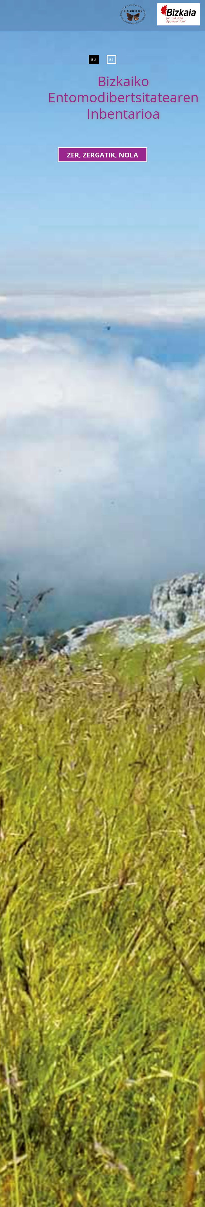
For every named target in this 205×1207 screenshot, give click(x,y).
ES (111, 59)
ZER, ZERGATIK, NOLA (102, 154)
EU (93, 59)
